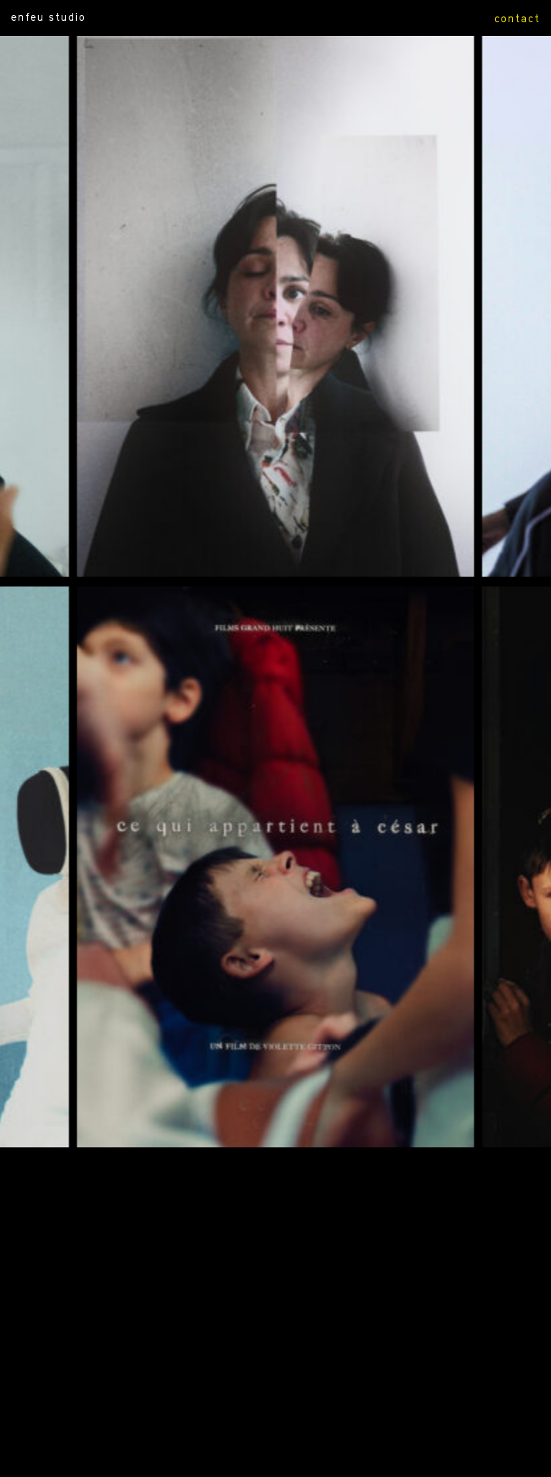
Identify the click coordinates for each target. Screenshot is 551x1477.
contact (517, 18)
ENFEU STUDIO (48, 17)
